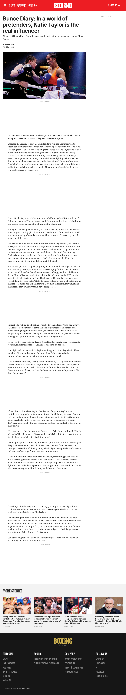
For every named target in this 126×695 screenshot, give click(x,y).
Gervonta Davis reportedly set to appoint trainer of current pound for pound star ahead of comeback (47, 619)
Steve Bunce (8, 44)
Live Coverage (9, 663)
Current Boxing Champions (46, 663)
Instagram (101, 663)
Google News (101, 676)
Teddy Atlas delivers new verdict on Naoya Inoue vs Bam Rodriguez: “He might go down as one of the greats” (16, 619)
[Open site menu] (5, 5)
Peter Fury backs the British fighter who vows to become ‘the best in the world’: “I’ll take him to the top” (108, 619)
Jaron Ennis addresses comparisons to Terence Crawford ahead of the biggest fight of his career (77, 619)
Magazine (114, 5)
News (12, 5)
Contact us (70, 663)
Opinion (32, 5)
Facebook (100, 671)
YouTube (100, 659)
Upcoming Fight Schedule (45, 659)
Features (22, 5)
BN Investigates (10, 671)
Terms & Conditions (74, 667)
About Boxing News (73, 659)
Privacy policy (71, 671)
